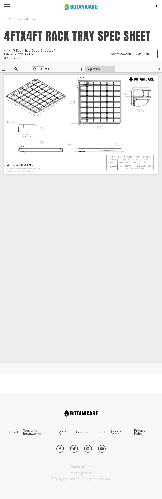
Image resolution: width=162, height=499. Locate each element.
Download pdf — (134, 53)
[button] (7, 4)
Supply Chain (116, 432)
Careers (82, 432)
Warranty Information (32, 432)
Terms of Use (90, 467)
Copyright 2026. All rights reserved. (91, 479)
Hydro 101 (62, 432)
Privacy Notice (91, 473)
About (13, 432)
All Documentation (19, 19)
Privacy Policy (140, 432)
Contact (99, 432)
